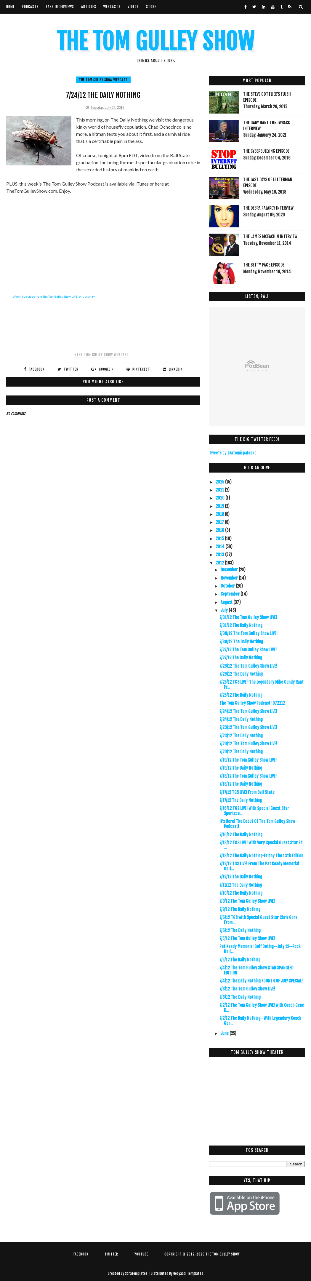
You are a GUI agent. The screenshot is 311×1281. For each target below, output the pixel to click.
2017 (220, 522)
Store (151, 6)
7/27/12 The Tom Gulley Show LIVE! (248, 649)
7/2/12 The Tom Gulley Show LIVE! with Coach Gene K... (261, 1008)
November (230, 577)
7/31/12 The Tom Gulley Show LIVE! (248, 617)
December (230, 569)
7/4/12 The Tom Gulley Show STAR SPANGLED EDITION (256, 970)
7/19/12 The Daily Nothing (240, 767)
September (231, 593)
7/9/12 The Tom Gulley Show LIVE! (247, 901)
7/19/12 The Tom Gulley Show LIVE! (248, 759)
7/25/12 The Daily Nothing (240, 695)
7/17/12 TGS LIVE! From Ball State (247, 792)
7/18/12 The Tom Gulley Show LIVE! (248, 776)
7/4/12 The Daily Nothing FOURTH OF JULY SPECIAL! (261, 980)
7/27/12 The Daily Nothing (240, 657)
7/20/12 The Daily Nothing (241, 751)
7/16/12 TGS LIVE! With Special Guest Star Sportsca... (254, 811)
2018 (220, 514)
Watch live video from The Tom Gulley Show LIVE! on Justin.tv (54, 296)
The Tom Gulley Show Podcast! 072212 (252, 703)
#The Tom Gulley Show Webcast (101, 354)
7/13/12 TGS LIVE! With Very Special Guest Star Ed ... (260, 845)
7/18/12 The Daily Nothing (240, 784)
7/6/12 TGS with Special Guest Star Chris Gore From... (258, 920)
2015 (220, 538)
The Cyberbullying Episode (266, 151)
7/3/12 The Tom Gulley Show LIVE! (247, 988)
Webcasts (112, 6)
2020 (220, 497)
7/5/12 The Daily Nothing (239, 959)
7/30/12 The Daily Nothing (241, 641)
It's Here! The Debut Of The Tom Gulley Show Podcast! (257, 824)
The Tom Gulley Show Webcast (103, 80)
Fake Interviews (60, 6)
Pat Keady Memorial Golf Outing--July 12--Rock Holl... (260, 949)
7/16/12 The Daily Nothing (240, 834)
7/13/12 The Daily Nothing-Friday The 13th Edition (261, 855)
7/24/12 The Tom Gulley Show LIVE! (248, 711)
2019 (220, 506)
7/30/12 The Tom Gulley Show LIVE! (248, 633)
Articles (88, 6)
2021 (220, 489)
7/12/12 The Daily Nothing (240, 876)
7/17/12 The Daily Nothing (240, 800)
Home (10, 6)
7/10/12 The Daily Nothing (240, 893)
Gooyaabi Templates (188, 1273)
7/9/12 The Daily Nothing (239, 909)
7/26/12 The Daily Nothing (241, 674)
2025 (220, 481)
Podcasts (30, 6)
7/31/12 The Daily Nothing (240, 625)
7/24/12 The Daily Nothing (241, 719)
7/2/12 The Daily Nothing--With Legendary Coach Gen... (260, 1021)
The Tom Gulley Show (155, 41)
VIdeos (133, 6)
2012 (220, 562)
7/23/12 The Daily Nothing (241, 735)
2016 (220, 530)
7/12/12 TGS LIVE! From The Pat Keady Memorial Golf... (259, 866)
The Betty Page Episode (263, 264)
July (225, 610)
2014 (220, 546)
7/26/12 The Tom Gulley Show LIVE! (248, 666)
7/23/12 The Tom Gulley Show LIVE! (248, 727)
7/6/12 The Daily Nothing (240, 930)
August (227, 602)
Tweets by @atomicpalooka (233, 452)
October (228, 585)
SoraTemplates (136, 1273)
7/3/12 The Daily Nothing (240, 997)
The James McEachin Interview (270, 236)
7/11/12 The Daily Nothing (240, 885)
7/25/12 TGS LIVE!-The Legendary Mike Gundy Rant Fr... (261, 684)
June (225, 1033)
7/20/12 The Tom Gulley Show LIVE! (248, 743)
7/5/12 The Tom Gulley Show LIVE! (247, 938)
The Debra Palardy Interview (268, 207)
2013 (220, 554)
